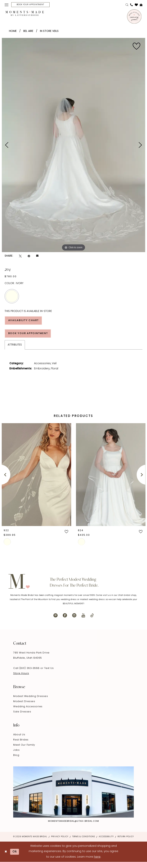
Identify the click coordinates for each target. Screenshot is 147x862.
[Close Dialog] (5, 851)
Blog (16, 755)
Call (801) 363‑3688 (26, 668)
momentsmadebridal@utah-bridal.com (73, 821)
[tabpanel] (73, 145)
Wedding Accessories (27, 706)
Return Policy (126, 837)
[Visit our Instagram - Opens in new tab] (74, 615)
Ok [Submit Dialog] (14, 851)
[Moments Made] (25, 13)
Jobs (16, 750)
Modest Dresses (24, 701)
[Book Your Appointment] (30, 4)
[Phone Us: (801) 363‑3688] (131, 4)
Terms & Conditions (83, 837)
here (97, 857)
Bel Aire (28, 31)
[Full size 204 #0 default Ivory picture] (73, 145)
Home (13, 31)
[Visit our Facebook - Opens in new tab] (65, 615)
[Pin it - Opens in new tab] (29, 256)
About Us (19, 734)
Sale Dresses (22, 712)
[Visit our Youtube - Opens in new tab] (83, 615)
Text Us (49, 668)
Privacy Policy (59, 837)
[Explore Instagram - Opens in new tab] (73, 792)
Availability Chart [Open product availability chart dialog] (24, 320)
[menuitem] (6, 5)
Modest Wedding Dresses (30, 696)
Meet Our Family (24, 745)
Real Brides (21, 740)
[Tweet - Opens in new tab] (20, 256)
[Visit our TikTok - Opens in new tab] (92, 615)
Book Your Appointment (28, 333)
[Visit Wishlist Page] (136, 4)
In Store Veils (49, 31)
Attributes (15, 344)
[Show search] (127, 4)
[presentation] (36, 474)
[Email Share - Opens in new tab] (37, 256)
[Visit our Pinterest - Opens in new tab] (55, 615)
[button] (6, 5)
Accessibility (106, 837)
